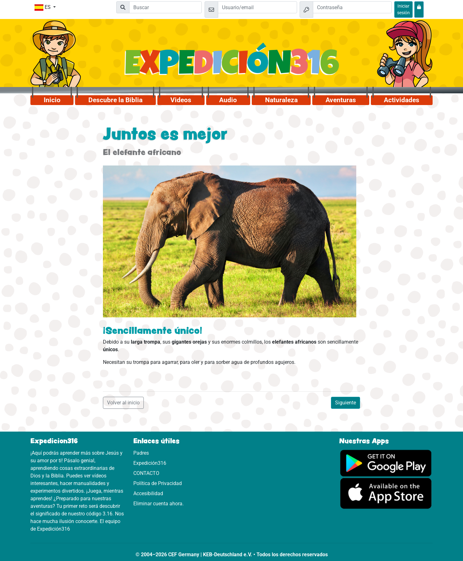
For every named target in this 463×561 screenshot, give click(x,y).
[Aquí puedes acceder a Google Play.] (386, 462)
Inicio (52, 100)
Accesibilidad (148, 493)
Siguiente (345, 403)
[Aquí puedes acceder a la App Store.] (386, 493)
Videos (180, 100)
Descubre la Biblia (115, 100)
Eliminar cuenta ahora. (158, 504)
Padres (141, 453)
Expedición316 (149, 463)
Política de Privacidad (157, 483)
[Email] (257, 7)
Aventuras (341, 100)
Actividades (401, 100)
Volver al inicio (123, 403)
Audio (228, 100)
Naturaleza (281, 100)
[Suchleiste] (165, 7)
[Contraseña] (352, 7)
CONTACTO (146, 473)
